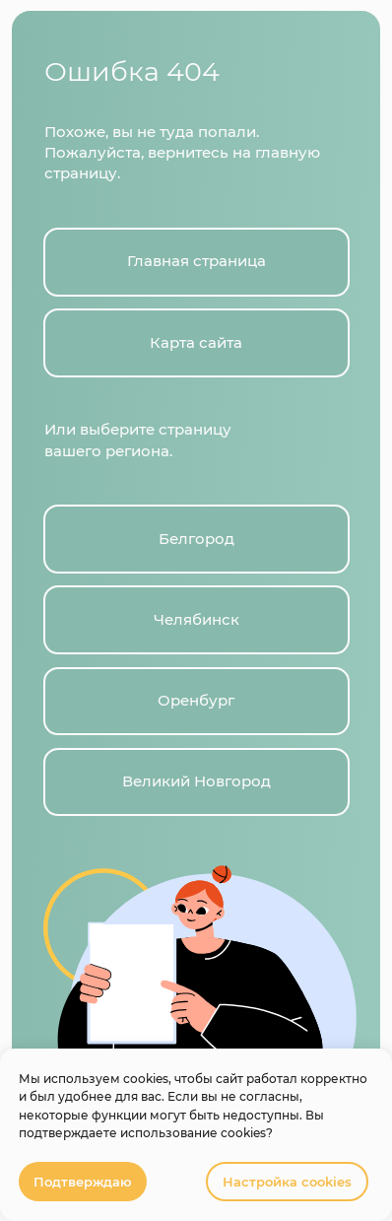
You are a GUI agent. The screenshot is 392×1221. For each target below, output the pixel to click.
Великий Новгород (196, 781)
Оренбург (196, 701)
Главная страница (196, 261)
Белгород (196, 539)
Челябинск (196, 620)
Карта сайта (196, 343)
